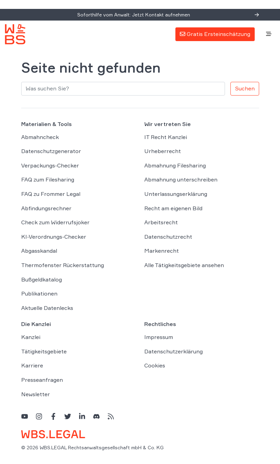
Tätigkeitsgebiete (44, 351)
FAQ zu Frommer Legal (50, 193)
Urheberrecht (162, 151)
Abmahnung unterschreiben (180, 179)
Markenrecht (161, 250)
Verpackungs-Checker (50, 165)
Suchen (245, 88)
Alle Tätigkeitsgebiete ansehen (184, 265)
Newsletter (35, 394)
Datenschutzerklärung (173, 351)
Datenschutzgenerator (51, 151)
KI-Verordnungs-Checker (53, 236)
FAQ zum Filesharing (47, 179)
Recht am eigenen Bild (173, 208)
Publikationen (39, 293)
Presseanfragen (42, 379)
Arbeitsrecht (161, 222)
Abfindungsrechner (46, 208)
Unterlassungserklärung (175, 193)
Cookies (154, 365)
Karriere (32, 365)
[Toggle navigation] (269, 34)
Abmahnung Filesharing (175, 165)
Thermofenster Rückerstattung (62, 265)
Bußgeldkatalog (41, 279)
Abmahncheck (40, 137)
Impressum (158, 337)
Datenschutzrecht (168, 236)
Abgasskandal (39, 250)
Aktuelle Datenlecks (47, 307)
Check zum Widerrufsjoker (55, 222)
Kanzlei (30, 337)
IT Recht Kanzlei (165, 137)
